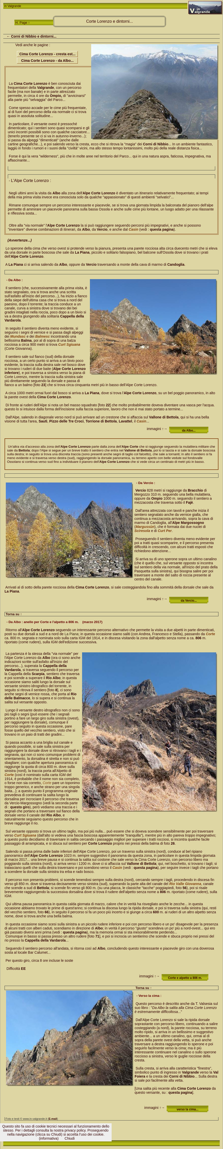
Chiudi (70, 1138)
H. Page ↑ (22, 22)
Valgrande (14, 6)
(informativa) (49, 1138)
